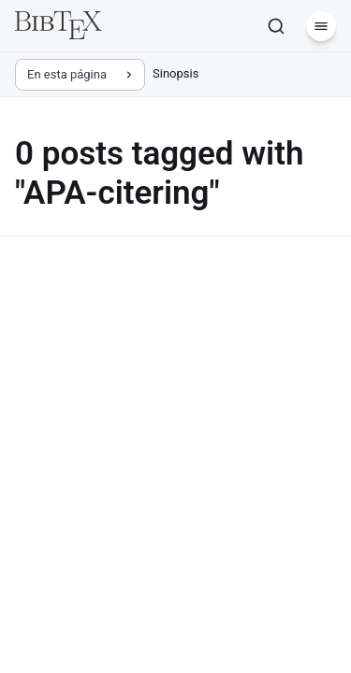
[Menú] (321, 26)
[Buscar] (276, 26)
